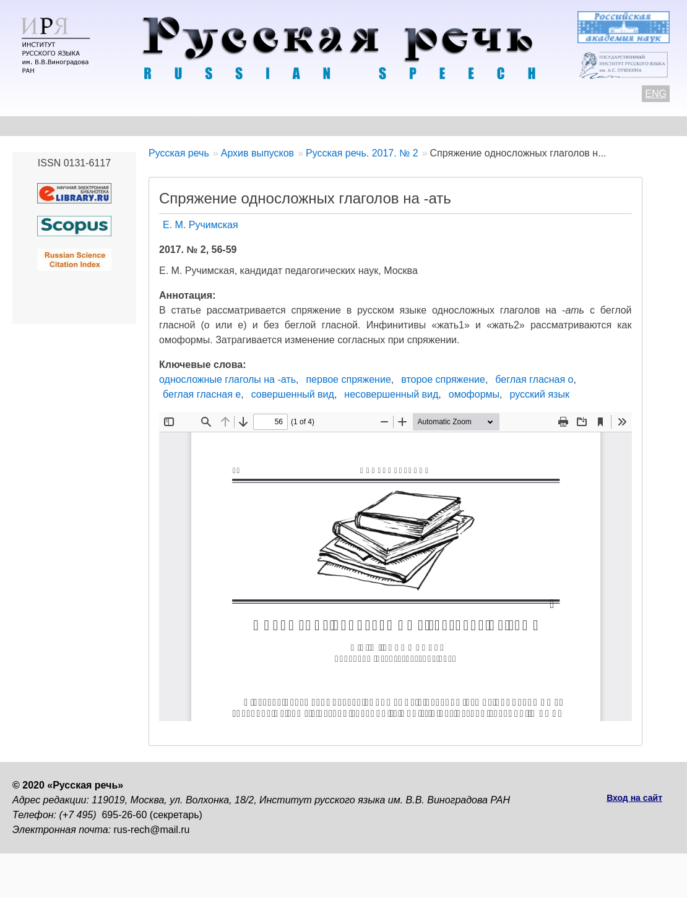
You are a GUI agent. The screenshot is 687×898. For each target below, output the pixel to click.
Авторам (182, 126)
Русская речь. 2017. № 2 (362, 153)
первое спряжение (348, 379)
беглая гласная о (534, 379)
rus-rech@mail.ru (152, 829)
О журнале (38, 126)
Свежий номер (264, 126)
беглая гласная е (202, 394)
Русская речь (179, 153)
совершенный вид (292, 394)
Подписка (597, 126)
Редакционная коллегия (489, 126)
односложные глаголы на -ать (227, 379)
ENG (656, 93)
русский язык (539, 394)
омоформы (474, 394)
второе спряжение (443, 379)
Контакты (112, 126)
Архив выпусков (365, 126)
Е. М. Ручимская (200, 225)
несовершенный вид (391, 394)
